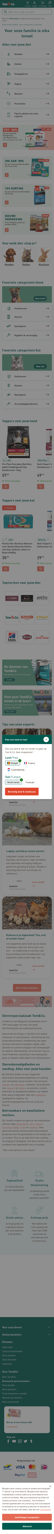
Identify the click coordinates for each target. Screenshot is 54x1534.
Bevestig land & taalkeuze (22, 791)
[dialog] (27, 767)
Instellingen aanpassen (27, 1517)
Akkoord (27, 1526)
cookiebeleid (45, 1509)
